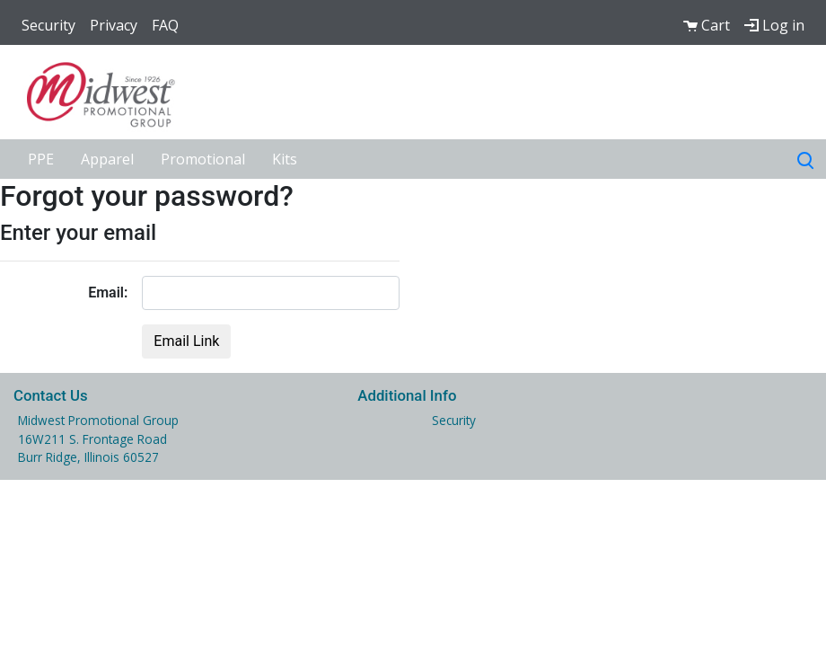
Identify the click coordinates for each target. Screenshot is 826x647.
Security (48, 25)
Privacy (113, 25)
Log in (774, 25)
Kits (284, 159)
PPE (41, 159)
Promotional (203, 159)
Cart (706, 25)
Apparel (107, 159)
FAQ (165, 25)
